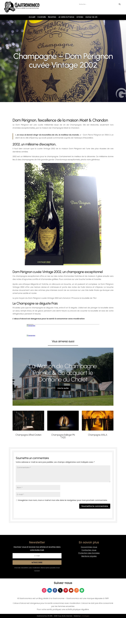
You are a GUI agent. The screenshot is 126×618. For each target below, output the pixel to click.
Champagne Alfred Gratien (28, 434)
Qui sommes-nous (89, 547)
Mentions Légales (89, 556)
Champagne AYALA (97, 434)
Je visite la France (66, 17)
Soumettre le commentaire (94, 506)
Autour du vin (91, 17)
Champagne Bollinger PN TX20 (63, 436)
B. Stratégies (85, 616)
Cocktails (41, 17)
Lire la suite (63, 388)
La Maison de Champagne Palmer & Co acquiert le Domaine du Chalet (63, 372)
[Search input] (98, 4)
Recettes (52, 17)
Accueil (32, 17)
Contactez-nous (89, 550)
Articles (79, 17)
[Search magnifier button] (119, 4)
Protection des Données (89, 553)
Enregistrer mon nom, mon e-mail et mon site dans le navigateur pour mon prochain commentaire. (62, 500)
